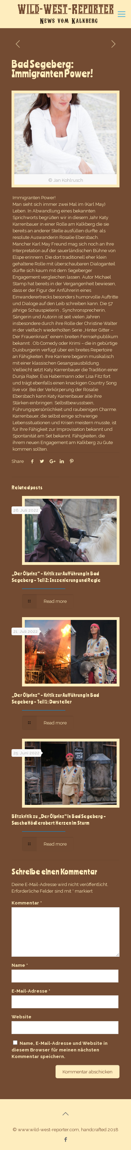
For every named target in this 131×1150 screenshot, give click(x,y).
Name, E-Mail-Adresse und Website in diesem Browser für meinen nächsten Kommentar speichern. (60, 1050)
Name (20, 965)
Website (21, 1016)
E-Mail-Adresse (31, 991)
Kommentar (27, 903)
